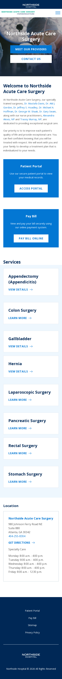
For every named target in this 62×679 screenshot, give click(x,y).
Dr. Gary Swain (47, 111)
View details (18, 289)
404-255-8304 (16, 536)
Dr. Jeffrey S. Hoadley (25, 107)
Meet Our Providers (31, 49)
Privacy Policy (32, 632)
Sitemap (32, 625)
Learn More (17, 318)
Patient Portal (32, 610)
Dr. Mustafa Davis (34, 103)
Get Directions (19, 542)
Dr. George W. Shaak (26, 111)
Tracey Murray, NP (31, 119)
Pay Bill (32, 618)
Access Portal (31, 188)
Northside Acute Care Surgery (30, 518)
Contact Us (31, 59)
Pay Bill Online (31, 238)
